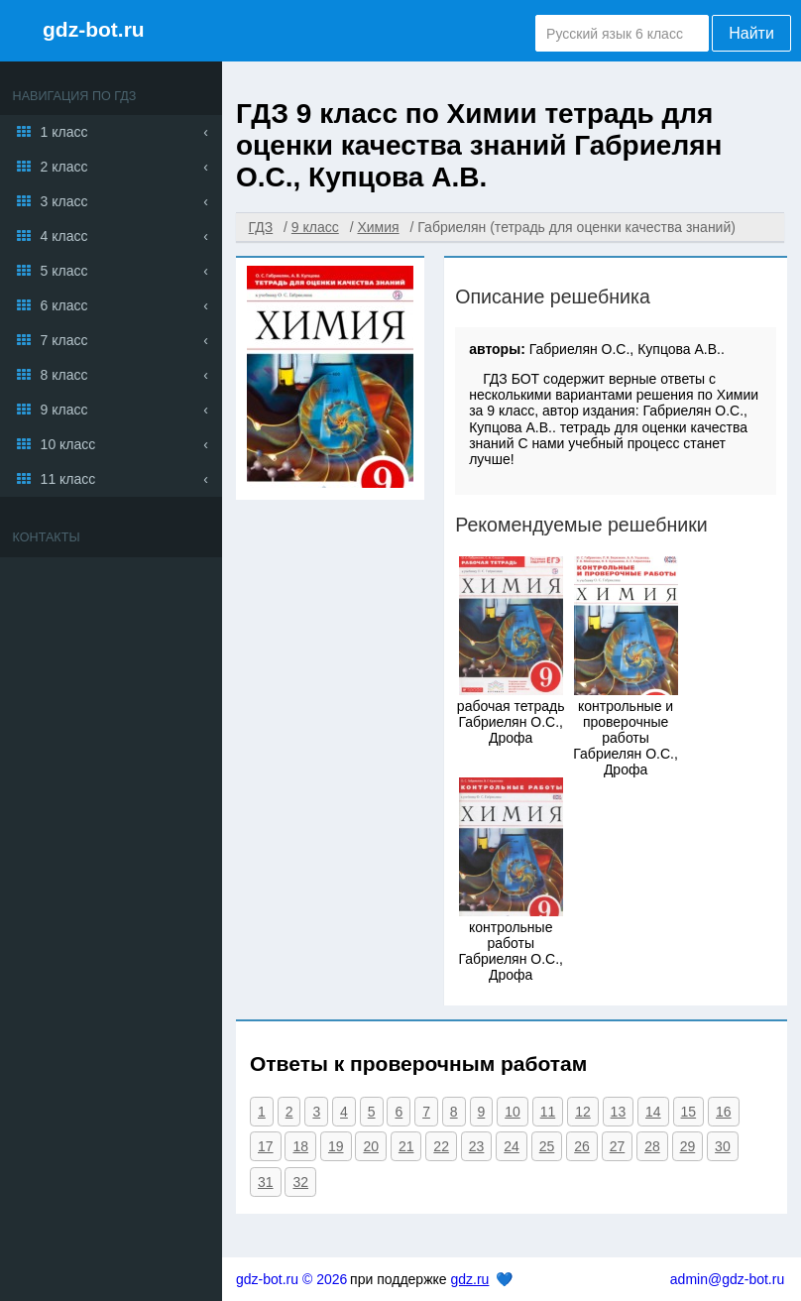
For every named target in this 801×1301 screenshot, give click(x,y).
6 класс (64, 305)
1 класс (64, 132)
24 (511, 1146)
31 (266, 1182)
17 (266, 1146)
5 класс (64, 271)
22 (441, 1146)
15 (689, 1112)
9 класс (64, 409)
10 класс (68, 444)
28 (652, 1146)
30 (723, 1146)
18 (300, 1146)
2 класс (64, 167)
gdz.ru (469, 1279)
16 (724, 1112)
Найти (751, 33)
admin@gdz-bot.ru (727, 1279)
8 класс (64, 375)
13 (619, 1112)
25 (547, 1146)
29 (688, 1146)
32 (300, 1182)
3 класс (64, 201)
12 (583, 1112)
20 (371, 1146)
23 (477, 1146)
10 (512, 1112)
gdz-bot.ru (94, 29)
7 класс (64, 340)
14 (653, 1112)
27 (618, 1146)
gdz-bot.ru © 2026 (291, 1279)
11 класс (68, 479)
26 (582, 1146)
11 (548, 1112)
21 (406, 1146)
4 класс (64, 236)
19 (336, 1146)
